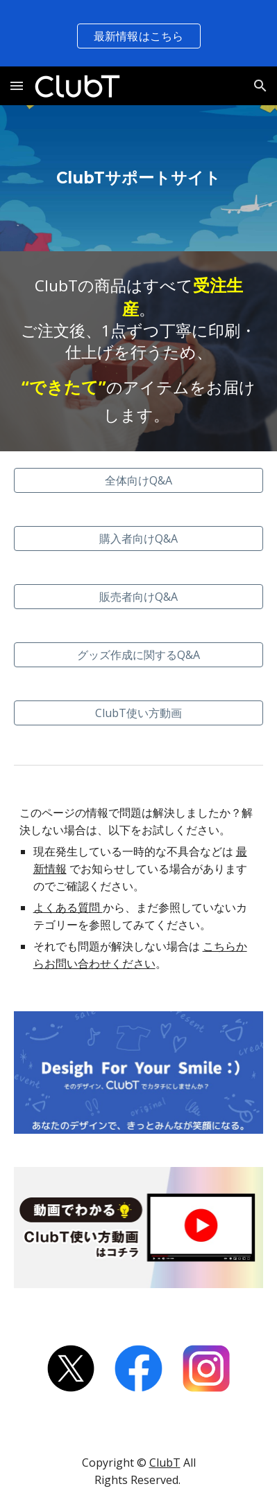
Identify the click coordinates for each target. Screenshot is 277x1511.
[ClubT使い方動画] (139, 713)
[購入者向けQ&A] (139, 538)
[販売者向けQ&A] (139, 596)
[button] (16, 85)
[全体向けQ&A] (139, 480)
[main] (139, 178)
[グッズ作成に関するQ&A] (139, 654)
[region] (138, 33)
